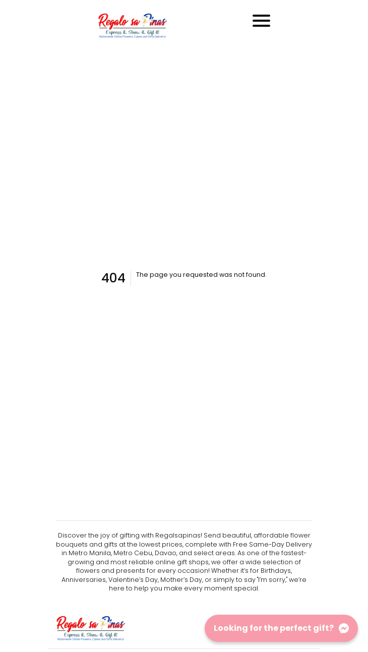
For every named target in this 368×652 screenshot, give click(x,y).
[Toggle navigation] (261, 20)
